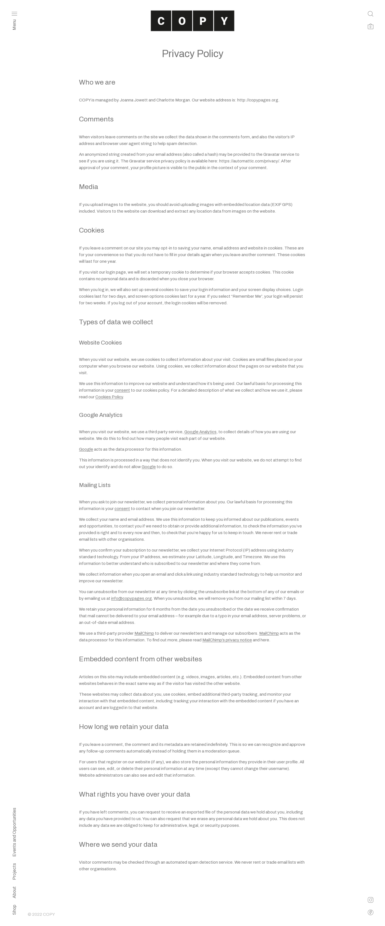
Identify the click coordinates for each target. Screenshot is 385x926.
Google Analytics (200, 432)
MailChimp (144, 633)
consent (122, 390)
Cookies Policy (109, 397)
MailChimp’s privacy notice (227, 640)
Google (86, 449)
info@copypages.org (131, 598)
